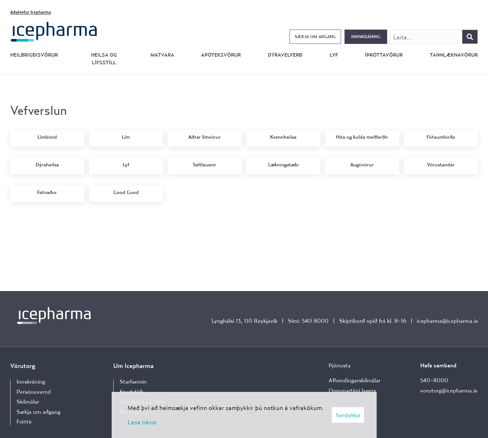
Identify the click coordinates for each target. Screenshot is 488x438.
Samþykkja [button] (348, 415)
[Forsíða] (54, 31)
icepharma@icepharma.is (447, 320)
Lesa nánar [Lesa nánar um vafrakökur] (142, 422)
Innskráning (365, 36)
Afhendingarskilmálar (354, 380)
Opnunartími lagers (352, 390)
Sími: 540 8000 (308, 320)
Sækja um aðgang (315, 36)
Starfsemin (133, 381)
